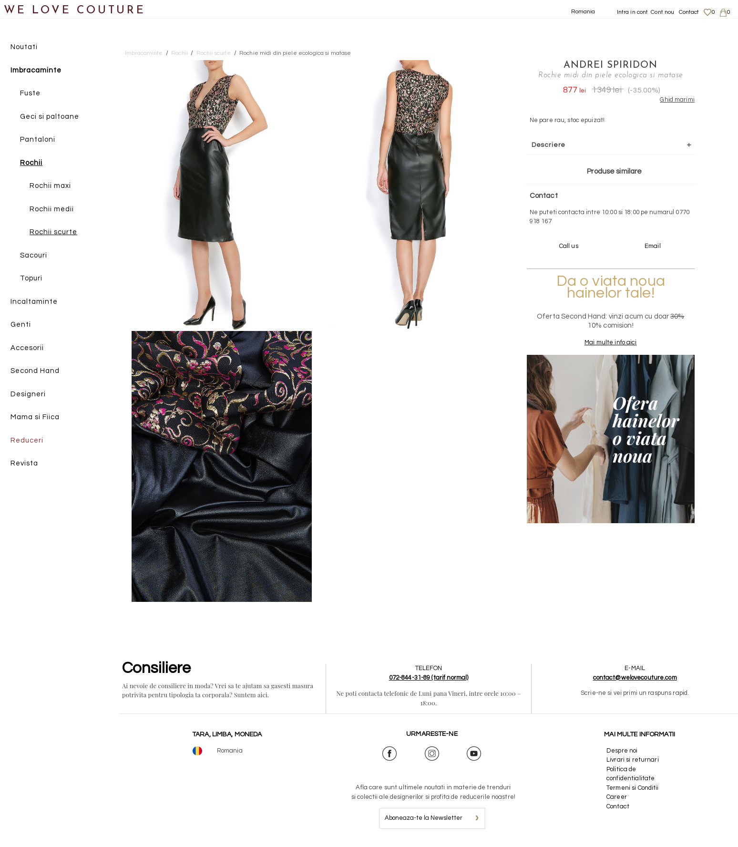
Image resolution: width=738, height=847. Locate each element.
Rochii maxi (50, 185)
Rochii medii (52, 209)
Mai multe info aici (610, 342)
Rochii (31, 162)
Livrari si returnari (632, 759)
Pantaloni (37, 139)
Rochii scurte (53, 232)
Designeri (28, 394)
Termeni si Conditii (632, 788)
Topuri (31, 278)
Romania (583, 12)
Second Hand (35, 370)
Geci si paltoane (49, 116)
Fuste (30, 93)
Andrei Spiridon (610, 65)
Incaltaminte (34, 301)
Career (616, 797)
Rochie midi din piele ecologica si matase (295, 53)
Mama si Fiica (35, 417)
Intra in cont (632, 12)
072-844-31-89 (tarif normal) (429, 677)
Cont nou (662, 12)
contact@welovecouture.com (635, 677)
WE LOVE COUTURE (74, 10)
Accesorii (27, 347)
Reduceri (26, 440)
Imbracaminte (36, 70)
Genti (20, 324)
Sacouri (33, 255)
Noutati (24, 47)
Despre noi (621, 750)
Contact (689, 12)
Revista (24, 463)
